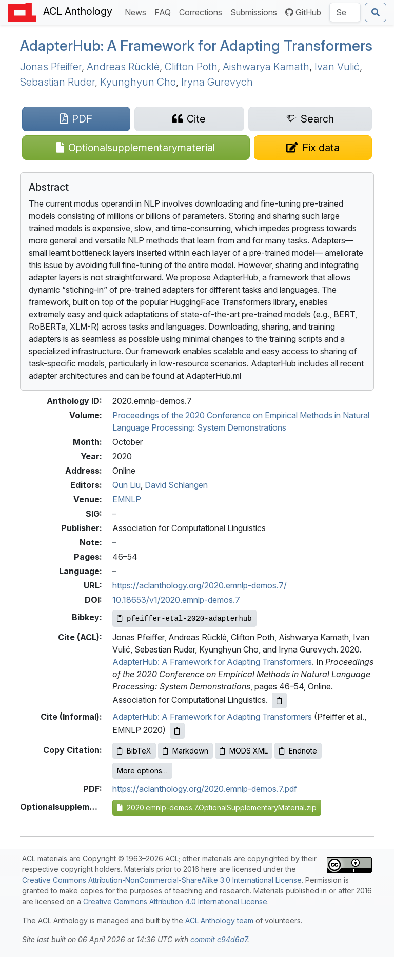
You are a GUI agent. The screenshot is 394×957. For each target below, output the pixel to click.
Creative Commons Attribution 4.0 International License (175, 901)
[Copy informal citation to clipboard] (177, 731)
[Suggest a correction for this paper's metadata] (313, 147)
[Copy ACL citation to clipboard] (279, 700)
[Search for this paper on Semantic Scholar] (310, 119)
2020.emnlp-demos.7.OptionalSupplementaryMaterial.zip (217, 807)
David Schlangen (176, 485)
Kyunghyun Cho (138, 82)
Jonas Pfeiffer (51, 66)
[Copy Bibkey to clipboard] (184, 618)
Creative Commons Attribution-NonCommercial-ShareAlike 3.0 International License (162, 879)
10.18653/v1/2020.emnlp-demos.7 (176, 600)
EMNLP (126, 499)
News (137, 11)
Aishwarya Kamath (266, 66)
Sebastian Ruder (57, 82)
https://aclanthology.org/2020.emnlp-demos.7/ (199, 585)
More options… (142, 770)
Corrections (202, 11)
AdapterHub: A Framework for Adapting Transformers (212, 662)
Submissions (255, 11)
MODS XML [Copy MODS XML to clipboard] (244, 750)
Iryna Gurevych (217, 82)
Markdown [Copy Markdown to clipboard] (185, 750)
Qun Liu (126, 485)
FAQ (164, 11)
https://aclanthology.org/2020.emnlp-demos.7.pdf (204, 789)
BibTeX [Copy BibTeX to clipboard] (134, 750)
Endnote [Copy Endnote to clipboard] (298, 750)
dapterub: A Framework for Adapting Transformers (196, 45)
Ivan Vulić (337, 66)
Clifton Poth (191, 66)
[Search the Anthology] (345, 12)
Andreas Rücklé (123, 66)
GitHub (303, 12)
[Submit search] (375, 12)
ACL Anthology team (219, 920)
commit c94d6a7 (218, 939)
